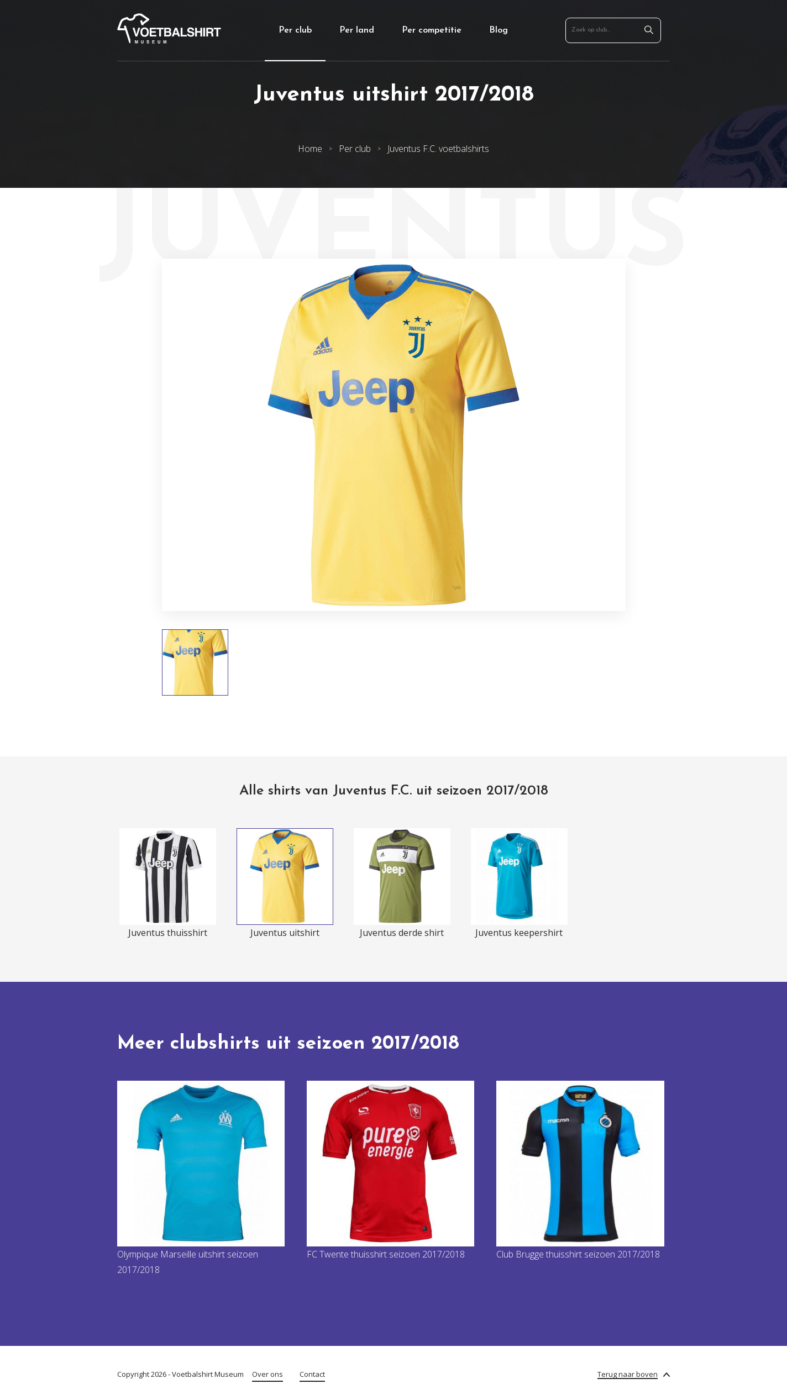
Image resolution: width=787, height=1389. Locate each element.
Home (310, 149)
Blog (498, 30)
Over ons (267, 1374)
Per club (295, 30)
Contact (312, 1374)
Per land (356, 30)
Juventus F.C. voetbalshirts (438, 149)
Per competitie (431, 30)
